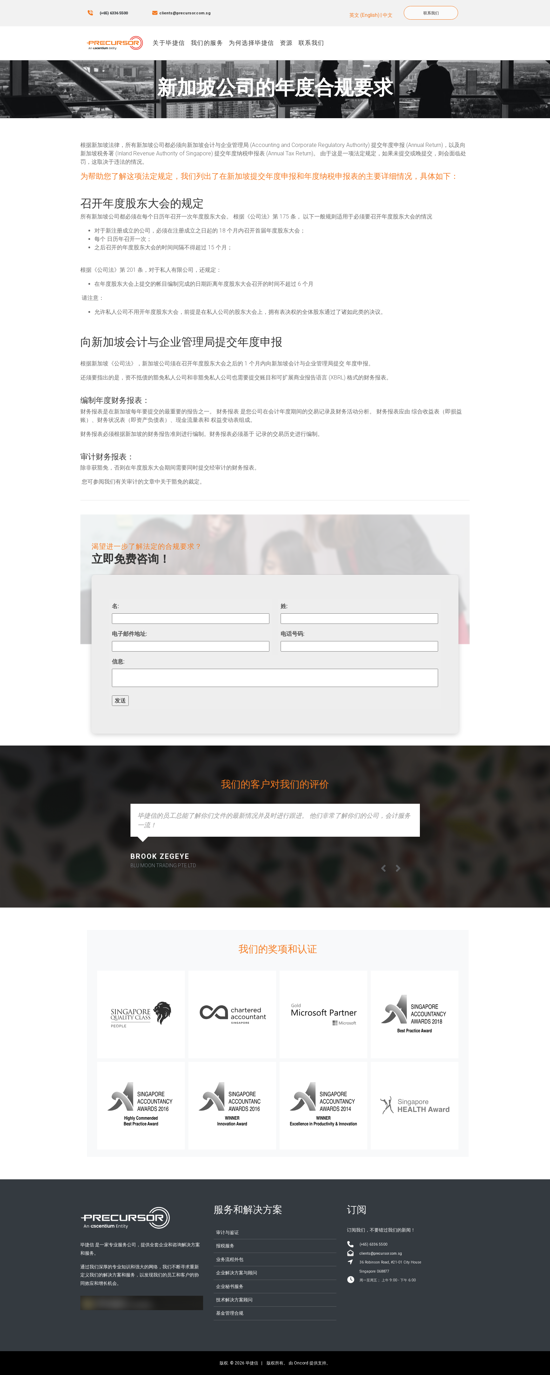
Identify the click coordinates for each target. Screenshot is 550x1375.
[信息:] (275, 678)
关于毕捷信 (169, 42)
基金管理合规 (229, 1313)
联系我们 (413, 9)
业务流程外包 (229, 1259)
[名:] (190, 618)
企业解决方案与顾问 (236, 1272)
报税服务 (225, 1245)
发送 (120, 700)
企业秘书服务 (229, 1286)
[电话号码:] (359, 646)
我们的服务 (207, 42)
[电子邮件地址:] (190, 646)
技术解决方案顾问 (234, 1299)
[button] (398, 868)
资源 (286, 42)
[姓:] (359, 618)
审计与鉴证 (227, 1232)
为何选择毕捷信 (251, 42)
